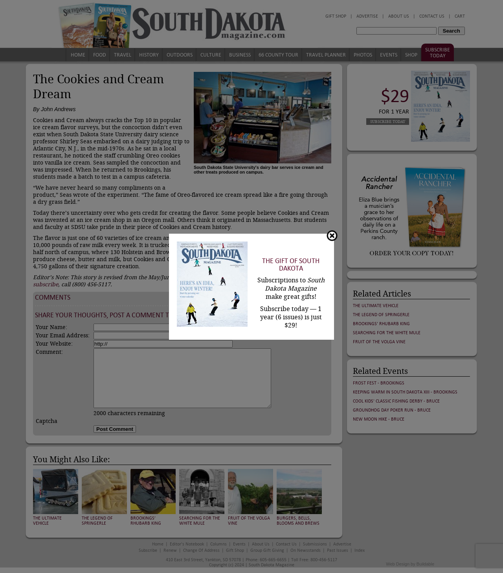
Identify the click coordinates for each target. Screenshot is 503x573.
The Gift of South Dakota (290, 264)
